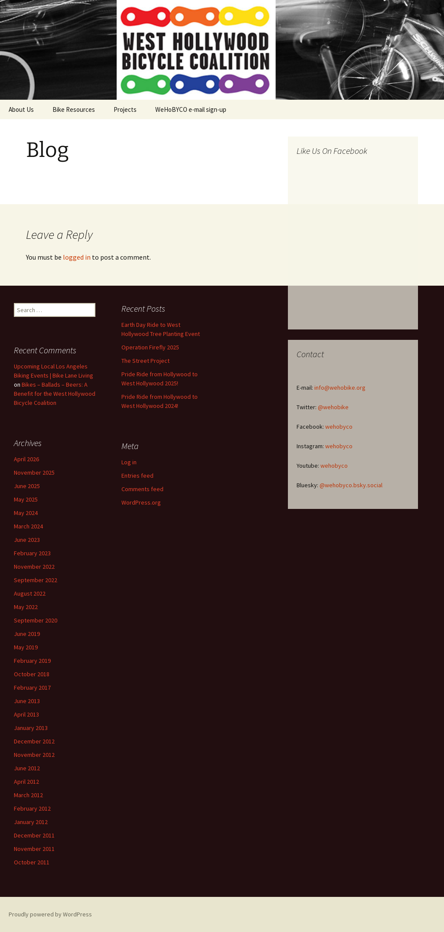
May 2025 (26, 499)
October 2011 (31, 862)
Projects (125, 109)
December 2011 (34, 835)
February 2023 (32, 553)
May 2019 (26, 647)
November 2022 (34, 566)
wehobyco (339, 426)
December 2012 (34, 741)
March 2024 (28, 526)
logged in (77, 257)
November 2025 (34, 472)
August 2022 (30, 593)
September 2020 (35, 620)
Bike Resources (73, 109)
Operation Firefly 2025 (150, 347)
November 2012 (34, 755)
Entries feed (137, 475)
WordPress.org (141, 502)
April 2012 (26, 781)
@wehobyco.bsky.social (351, 485)
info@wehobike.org (340, 387)
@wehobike (333, 407)
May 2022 (26, 607)
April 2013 (26, 714)
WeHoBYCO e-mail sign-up (190, 109)
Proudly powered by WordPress (50, 914)
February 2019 (32, 661)
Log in (129, 462)
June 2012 (27, 768)
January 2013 (31, 728)
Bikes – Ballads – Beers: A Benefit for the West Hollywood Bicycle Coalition (54, 394)
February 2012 (32, 808)
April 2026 (26, 459)
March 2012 (28, 795)
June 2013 (27, 701)
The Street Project (145, 361)
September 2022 (35, 580)
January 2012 (31, 822)
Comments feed (142, 489)
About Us (21, 109)
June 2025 (27, 486)
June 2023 (27, 540)
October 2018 (31, 674)
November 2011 (34, 849)
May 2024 (26, 513)
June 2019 (27, 634)
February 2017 (32, 687)
